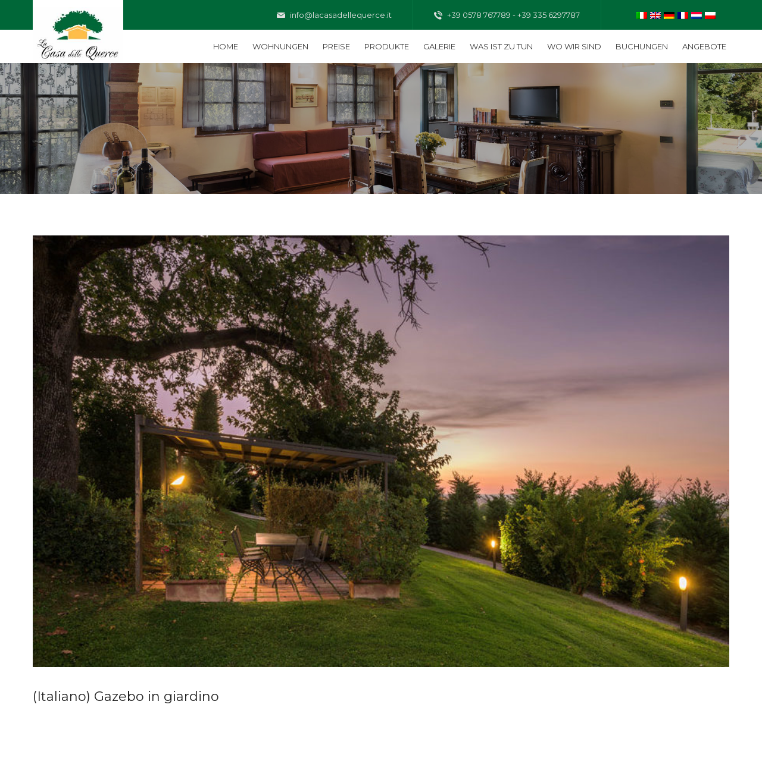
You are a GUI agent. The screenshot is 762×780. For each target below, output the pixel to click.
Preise (336, 46)
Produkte (386, 46)
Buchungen (642, 46)
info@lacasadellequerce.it (334, 15)
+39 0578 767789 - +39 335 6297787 (507, 15)
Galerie (439, 46)
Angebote (704, 46)
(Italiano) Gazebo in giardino (126, 696)
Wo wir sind (574, 46)
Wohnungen (280, 46)
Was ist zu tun (501, 46)
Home (225, 46)
